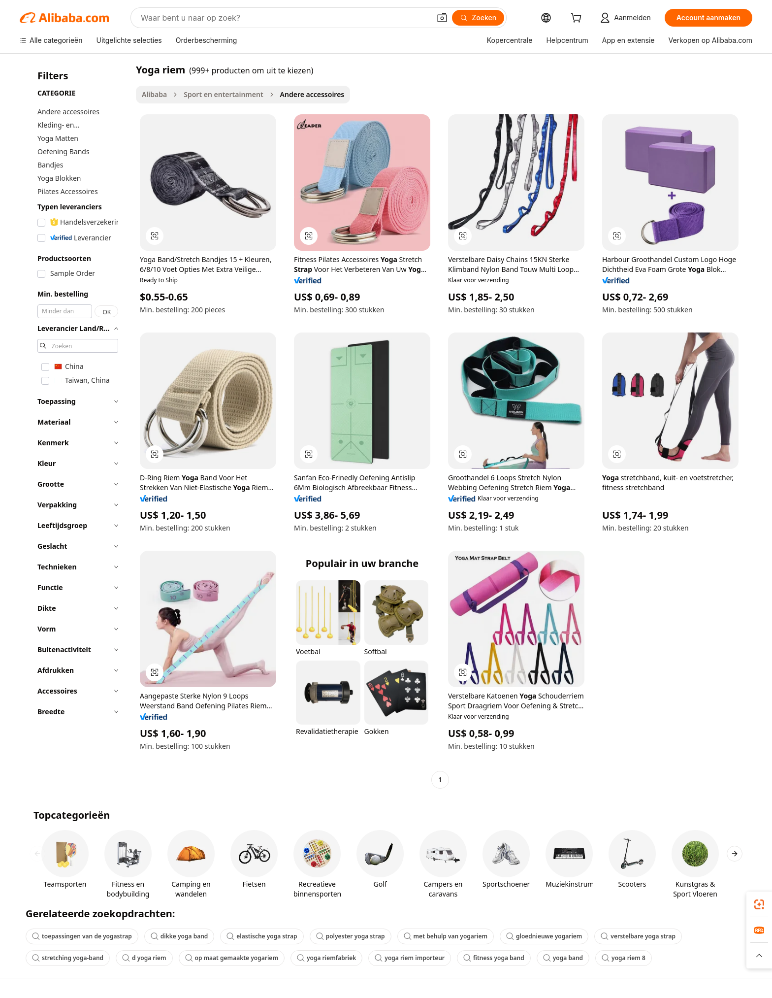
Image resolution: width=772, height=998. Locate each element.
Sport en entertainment (223, 94)
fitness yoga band (493, 958)
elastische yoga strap (261, 936)
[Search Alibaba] (284, 17)
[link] (759, 904)
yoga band (563, 958)
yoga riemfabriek (326, 958)
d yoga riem (144, 958)
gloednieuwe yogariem (544, 936)
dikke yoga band (179, 936)
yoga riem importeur (410, 958)
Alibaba (154, 94)
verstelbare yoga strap (638, 936)
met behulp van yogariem (445, 936)
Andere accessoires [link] (312, 94)
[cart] (578, 19)
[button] (442, 18)
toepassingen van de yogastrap (82, 936)
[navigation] (75, 426)
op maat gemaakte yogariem (231, 958)
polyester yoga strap (350, 936)
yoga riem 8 (623, 958)
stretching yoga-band (67, 958)
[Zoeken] (478, 18)
